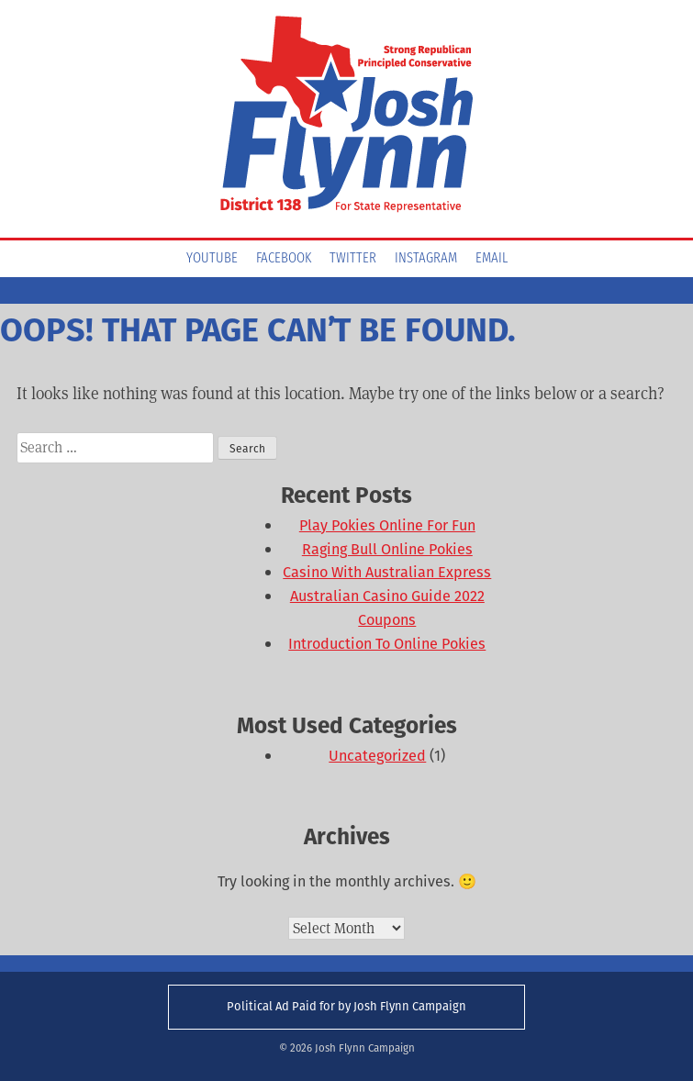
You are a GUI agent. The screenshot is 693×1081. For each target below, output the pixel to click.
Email (491, 258)
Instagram (426, 258)
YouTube (212, 258)
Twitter (353, 258)
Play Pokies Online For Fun (387, 525)
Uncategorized (377, 755)
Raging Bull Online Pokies (387, 549)
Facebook (283, 258)
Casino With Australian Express (387, 572)
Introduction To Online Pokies (387, 643)
